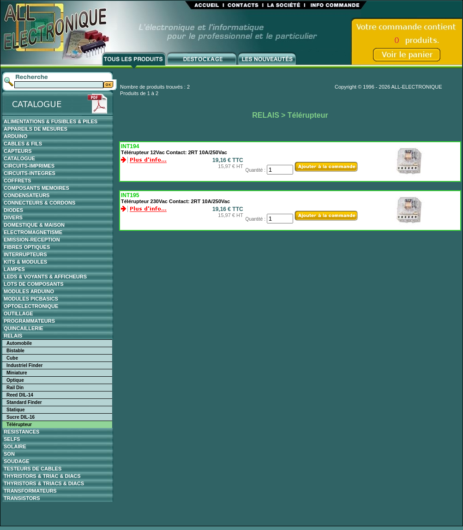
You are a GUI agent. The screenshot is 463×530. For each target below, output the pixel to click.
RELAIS (13, 335)
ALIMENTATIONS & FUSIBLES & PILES (50, 121)
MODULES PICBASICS (31, 298)
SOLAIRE (15, 446)
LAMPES (14, 269)
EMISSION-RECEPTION (32, 239)
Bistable (15, 350)
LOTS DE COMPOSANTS (34, 284)
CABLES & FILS (23, 143)
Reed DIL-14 (19, 395)
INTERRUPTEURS (25, 254)
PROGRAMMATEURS (29, 321)
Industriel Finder (24, 365)
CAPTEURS (18, 151)
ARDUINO (15, 136)
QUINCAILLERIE (23, 328)
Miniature (16, 372)
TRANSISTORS (22, 498)
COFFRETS (17, 180)
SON (9, 454)
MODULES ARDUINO (29, 291)
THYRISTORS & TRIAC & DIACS (42, 476)
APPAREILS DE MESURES (35, 129)
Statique (15, 409)
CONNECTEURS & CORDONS (39, 202)
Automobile (19, 343)
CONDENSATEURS (26, 195)
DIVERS (13, 217)
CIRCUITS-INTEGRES (29, 173)
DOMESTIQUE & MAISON (34, 225)
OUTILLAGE (18, 313)
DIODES (13, 210)
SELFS (12, 439)
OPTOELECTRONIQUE (31, 306)
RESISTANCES (21, 431)
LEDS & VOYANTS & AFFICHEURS (45, 276)
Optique (15, 380)
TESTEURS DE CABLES (32, 468)
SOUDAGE (17, 461)
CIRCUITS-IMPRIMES (29, 166)
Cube (12, 358)
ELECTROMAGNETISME (33, 232)
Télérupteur (19, 424)
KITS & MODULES (25, 262)
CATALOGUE (19, 158)
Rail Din (15, 387)
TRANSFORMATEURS (30, 491)
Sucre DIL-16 (20, 417)
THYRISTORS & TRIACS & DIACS (44, 483)
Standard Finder (24, 402)
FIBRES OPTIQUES (27, 247)
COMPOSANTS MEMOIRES (36, 188)
